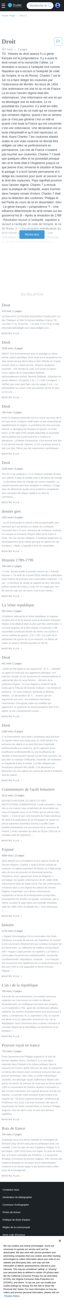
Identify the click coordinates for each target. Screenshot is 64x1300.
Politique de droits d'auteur (16, 1219)
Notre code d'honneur (14, 1234)
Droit (23, 16)
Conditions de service (14, 1249)
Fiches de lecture (11, 1212)
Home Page (8, 16)
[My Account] (57, 5)
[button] (5, 6)
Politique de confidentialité (16, 1242)
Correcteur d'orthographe (16, 1204)
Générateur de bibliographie (17, 1197)
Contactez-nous (11, 1189)
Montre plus (32, 234)
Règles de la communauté (16, 1227)
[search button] (50, 5)
